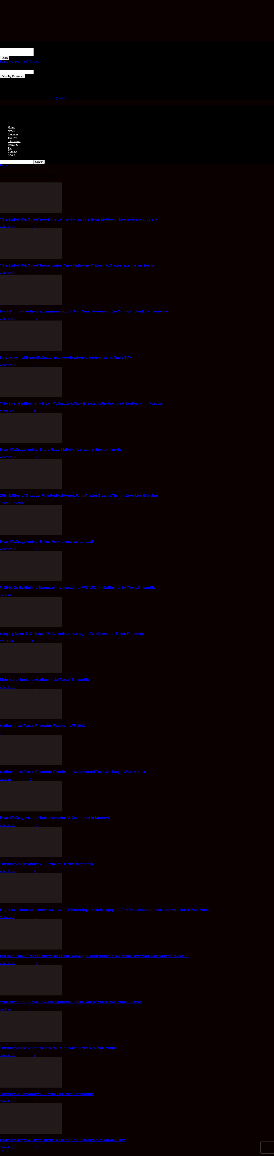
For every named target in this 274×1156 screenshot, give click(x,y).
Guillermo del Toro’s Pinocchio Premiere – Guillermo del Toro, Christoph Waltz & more (73, 772)
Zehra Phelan (8, 226)
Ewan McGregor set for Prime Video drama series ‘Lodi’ (47, 542)
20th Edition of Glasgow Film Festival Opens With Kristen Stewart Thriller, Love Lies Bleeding (79, 495)
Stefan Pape (7, 410)
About (11, 155)
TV (10, 148)
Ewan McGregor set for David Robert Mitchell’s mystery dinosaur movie (60, 449)
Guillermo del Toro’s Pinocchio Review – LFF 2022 (42, 726)
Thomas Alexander (11, 502)
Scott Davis (7, 641)
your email (40, 72)
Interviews (14, 141)
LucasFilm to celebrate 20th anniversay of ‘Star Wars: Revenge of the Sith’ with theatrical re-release (84, 311)
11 (8, 1150)
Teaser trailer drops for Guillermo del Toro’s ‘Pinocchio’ (47, 864)
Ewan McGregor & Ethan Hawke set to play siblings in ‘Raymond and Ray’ (62, 1140)
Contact (12, 151)
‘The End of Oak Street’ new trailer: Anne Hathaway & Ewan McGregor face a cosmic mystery (78, 219)
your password (43, 53)
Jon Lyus (5, 595)
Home (11, 127)
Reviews (13, 134)
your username (43, 49)
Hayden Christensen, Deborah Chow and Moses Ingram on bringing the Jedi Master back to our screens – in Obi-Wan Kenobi (105, 910)
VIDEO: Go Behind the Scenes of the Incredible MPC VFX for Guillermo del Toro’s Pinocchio (77, 588)
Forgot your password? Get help (19, 61)
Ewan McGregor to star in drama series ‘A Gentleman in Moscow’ (55, 818)
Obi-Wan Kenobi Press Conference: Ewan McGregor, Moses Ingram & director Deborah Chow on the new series (94, 956)
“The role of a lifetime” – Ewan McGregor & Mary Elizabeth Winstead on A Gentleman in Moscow (81, 403)
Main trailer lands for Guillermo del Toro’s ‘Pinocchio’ (45, 680)
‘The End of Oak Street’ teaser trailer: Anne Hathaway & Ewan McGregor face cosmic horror (77, 265)
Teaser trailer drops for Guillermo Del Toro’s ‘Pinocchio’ (47, 1094)
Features (13, 144)
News (11, 131)
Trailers (12, 137)
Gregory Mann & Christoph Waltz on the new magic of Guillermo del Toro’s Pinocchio (72, 634)
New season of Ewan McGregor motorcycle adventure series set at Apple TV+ (65, 357)
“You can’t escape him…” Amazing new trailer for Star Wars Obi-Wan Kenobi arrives (71, 1002)
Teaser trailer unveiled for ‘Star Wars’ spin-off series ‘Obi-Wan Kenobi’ (59, 1048)
